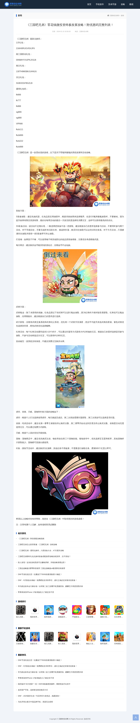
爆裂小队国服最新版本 (109, 617)
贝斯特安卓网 (114, 15)
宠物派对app (63, 617)
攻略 (123, 4)
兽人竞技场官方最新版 (67, 644)
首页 (89, 4)
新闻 (122, 15)
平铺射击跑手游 (78, 617)
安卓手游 (112, 4)
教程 (131, 4)
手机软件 (100, 4)
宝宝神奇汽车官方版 (122, 617)
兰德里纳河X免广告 (23, 644)
